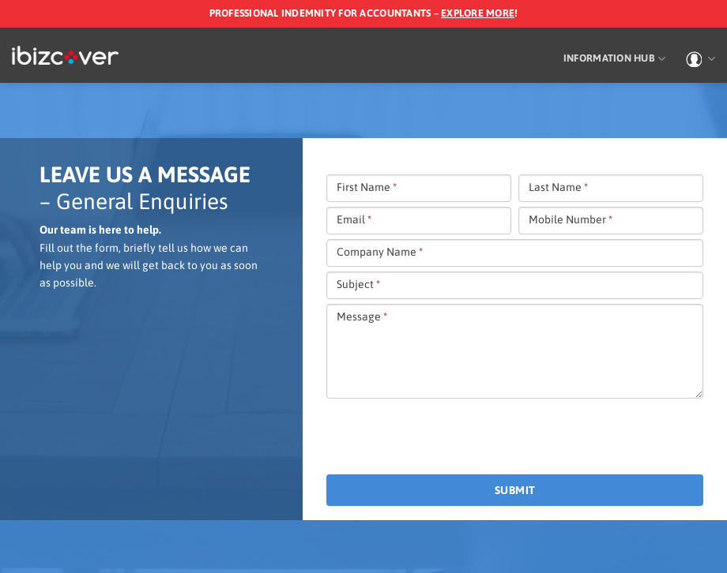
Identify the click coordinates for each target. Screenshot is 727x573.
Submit (515, 490)
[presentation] (446, 437)
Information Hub (614, 58)
